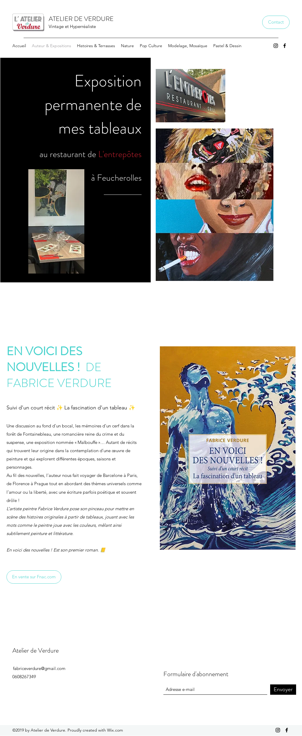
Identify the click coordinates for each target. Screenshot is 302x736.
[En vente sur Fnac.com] (33, 577)
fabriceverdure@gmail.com (39, 668)
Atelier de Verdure (35, 650)
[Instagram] (276, 46)
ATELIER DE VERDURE (81, 18)
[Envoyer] (283, 689)
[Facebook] (285, 46)
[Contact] (276, 22)
